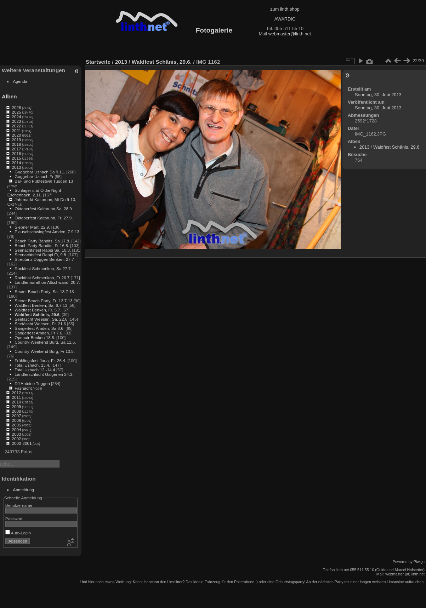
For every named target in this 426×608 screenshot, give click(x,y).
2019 (16, 139)
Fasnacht (23, 388)
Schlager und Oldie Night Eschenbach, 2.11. (34, 192)
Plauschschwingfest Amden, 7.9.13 (47, 231)
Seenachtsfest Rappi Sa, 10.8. (43, 250)
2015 (16, 158)
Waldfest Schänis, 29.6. (38, 314)
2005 (16, 425)
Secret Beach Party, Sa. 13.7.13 (44, 291)
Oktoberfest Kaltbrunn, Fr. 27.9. (44, 218)
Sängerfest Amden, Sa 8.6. (39, 328)
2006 (16, 420)
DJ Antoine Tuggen (32, 383)
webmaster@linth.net (289, 33)
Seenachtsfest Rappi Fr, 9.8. (41, 254)
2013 (16, 167)
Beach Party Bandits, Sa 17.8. (42, 241)
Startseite (98, 62)
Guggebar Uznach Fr (34, 176)
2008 (16, 411)
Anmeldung (23, 489)
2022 (16, 126)
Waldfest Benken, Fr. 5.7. (38, 310)
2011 (16, 397)
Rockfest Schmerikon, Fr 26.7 (42, 277)
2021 (16, 130)
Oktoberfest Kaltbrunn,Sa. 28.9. (44, 208)
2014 (16, 162)
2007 (16, 415)
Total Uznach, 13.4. (32, 365)
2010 (16, 402)
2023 (16, 121)
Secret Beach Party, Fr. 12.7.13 (43, 300)
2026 (16, 107)
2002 (16, 438)
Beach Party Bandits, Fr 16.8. (42, 245)
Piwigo (419, 562)
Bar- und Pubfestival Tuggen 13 (44, 181)
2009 (16, 406)
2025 (16, 112)
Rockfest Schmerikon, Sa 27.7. (43, 268)
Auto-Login (18, 532)
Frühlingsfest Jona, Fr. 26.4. (40, 360)
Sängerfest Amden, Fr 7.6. (39, 333)
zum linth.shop (285, 9)
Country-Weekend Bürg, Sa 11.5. (45, 342)
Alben (9, 96)
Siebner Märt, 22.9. (32, 227)
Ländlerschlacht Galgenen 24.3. (44, 374)
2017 (16, 149)
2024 (16, 116)
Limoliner (174, 582)
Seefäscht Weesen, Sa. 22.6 (41, 319)
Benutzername (19, 505)
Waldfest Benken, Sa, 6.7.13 (41, 305)
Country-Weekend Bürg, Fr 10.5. (45, 351)
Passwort (13, 518)
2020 (16, 135)
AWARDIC (284, 19)
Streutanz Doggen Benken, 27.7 (44, 259)
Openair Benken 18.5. (35, 337)
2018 (16, 144)
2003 (16, 434)
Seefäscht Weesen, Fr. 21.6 (40, 323)
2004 (16, 429)
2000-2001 (22, 443)
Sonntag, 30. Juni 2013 (378, 94)
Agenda (20, 81)
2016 (16, 153)
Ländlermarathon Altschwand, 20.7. (47, 282)
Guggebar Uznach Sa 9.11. (40, 172)
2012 (16, 392)
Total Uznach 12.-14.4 (35, 369)
